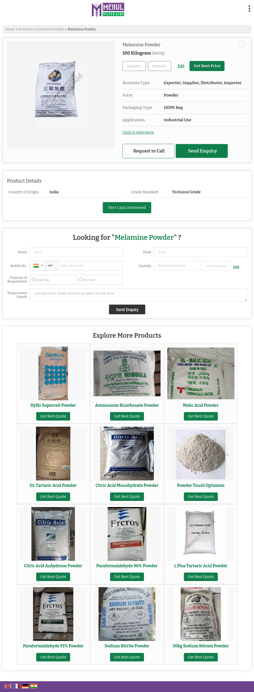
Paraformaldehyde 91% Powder (53, 646)
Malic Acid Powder (201, 405)
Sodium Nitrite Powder (127, 646)
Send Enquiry (202, 151)
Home (10, 29)
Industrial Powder (50, 29)
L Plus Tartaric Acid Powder (201, 565)
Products (25, 29)
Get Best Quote (53, 416)
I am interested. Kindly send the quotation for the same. (138, 294)
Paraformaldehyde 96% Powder (127, 565)
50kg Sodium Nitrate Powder (201, 646)
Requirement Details (17, 295)
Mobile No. (18, 265)
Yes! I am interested (127, 207)
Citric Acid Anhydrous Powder (53, 565)
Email (147, 252)
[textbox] (159, 66)
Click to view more (138, 132)
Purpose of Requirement (17, 279)
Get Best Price (207, 65)
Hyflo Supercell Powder (53, 405)
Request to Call (149, 151)
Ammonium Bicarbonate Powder (127, 405)
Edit (180, 66)
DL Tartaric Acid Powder (53, 485)
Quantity (144, 265)
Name (22, 252)
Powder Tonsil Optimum (200, 485)
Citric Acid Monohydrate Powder (127, 485)
